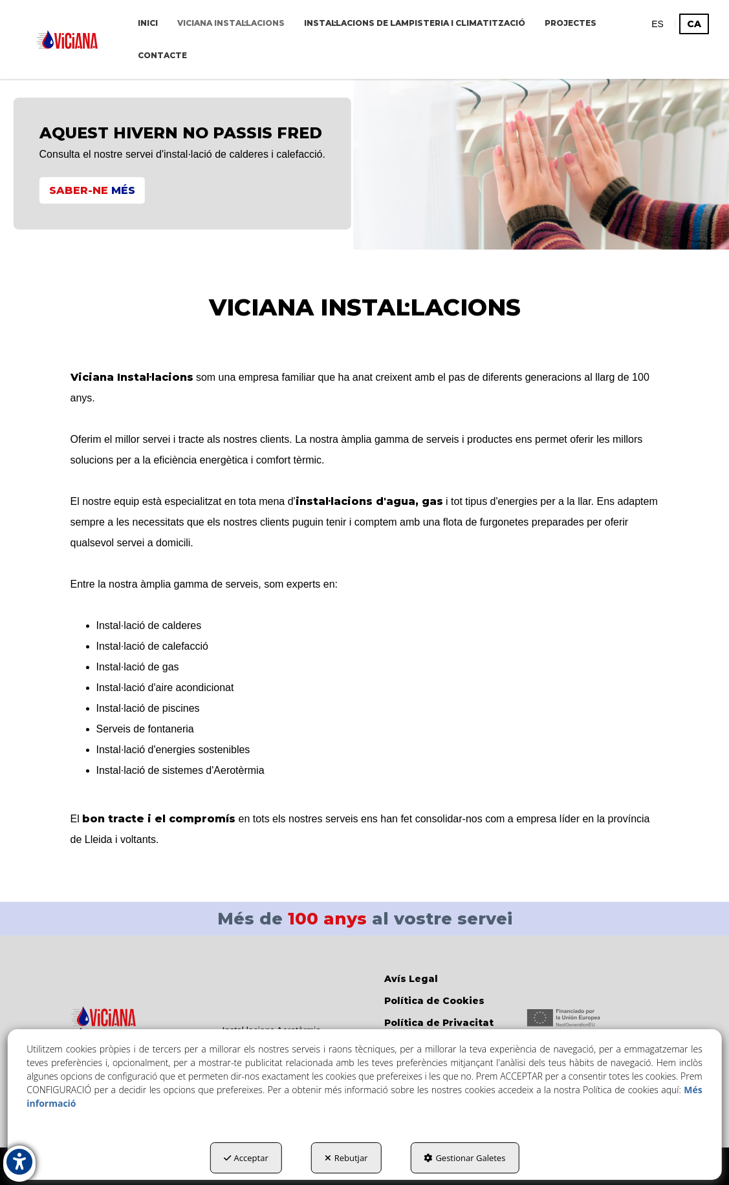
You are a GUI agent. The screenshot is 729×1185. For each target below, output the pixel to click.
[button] (67, 39)
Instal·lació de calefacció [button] (152, 646)
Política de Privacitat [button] (439, 1023)
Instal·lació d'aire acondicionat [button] (165, 687)
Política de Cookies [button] (434, 1001)
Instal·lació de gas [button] (137, 666)
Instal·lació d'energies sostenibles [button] (173, 749)
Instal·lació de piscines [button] (148, 708)
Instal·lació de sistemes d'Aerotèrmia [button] (180, 770)
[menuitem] (148, 23)
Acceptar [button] (246, 1158)
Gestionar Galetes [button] (464, 1158)
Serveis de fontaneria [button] (145, 728)
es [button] (657, 24)
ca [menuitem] (694, 24)
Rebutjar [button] (346, 1158)
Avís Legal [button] (411, 979)
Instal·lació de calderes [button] (149, 625)
